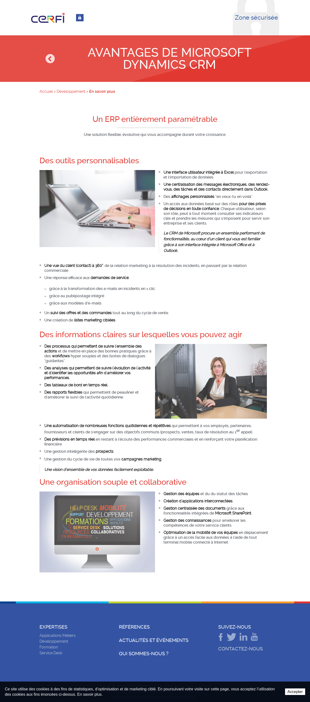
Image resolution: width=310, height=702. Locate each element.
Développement (71, 91)
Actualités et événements (153, 640)
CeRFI (48, 18)
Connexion (80, 17)
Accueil (46, 91)
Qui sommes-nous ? (144, 653)
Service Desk (50, 653)
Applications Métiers (57, 635)
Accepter (295, 692)
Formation (48, 647)
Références (134, 627)
